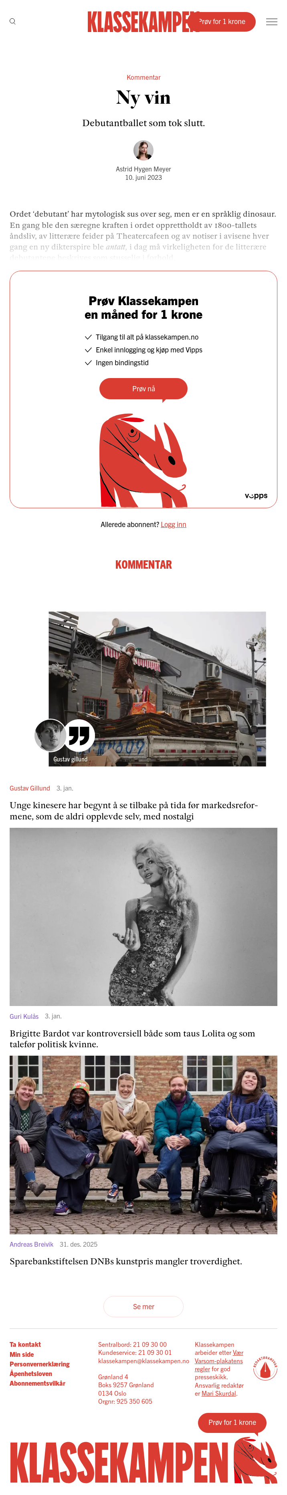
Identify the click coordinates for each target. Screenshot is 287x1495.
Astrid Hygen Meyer (143, 169)
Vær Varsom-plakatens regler (219, 1360)
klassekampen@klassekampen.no (143, 1360)
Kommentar (144, 76)
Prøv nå (143, 388)
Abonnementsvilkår (37, 1383)
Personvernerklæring (39, 1364)
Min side (22, 1354)
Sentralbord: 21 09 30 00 (132, 1344)
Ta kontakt (25, 1344)
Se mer (143, 1306)
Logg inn (173, 524)
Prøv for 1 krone (221, 21)
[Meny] (271, 22)
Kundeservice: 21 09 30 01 (135, 1352)
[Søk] (13, 22)
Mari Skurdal (219, 1393)
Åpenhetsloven (31, 1373)
